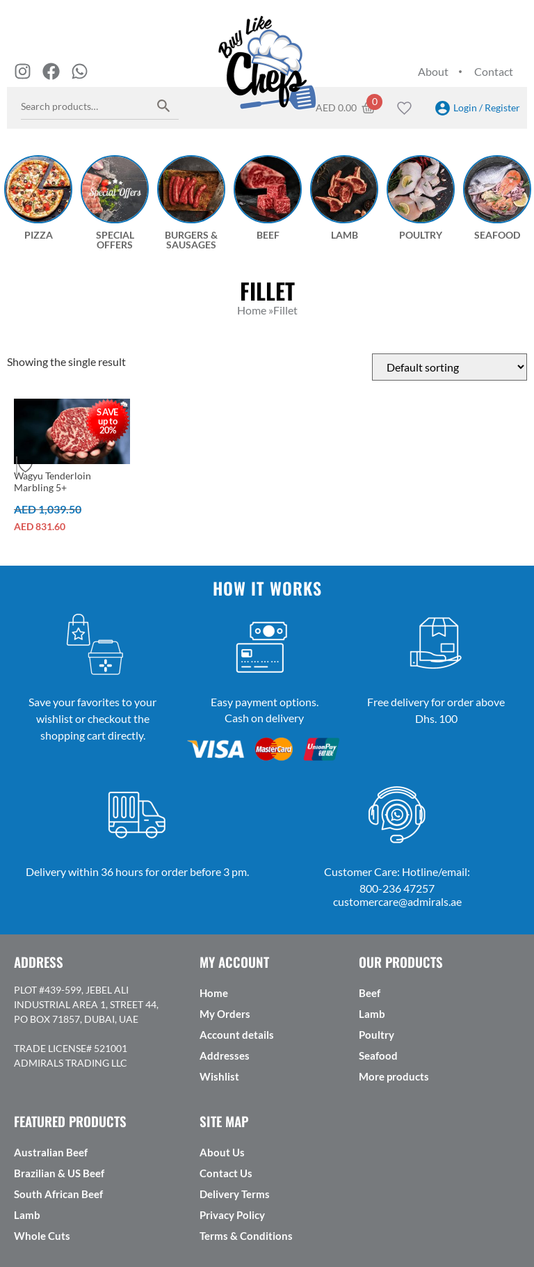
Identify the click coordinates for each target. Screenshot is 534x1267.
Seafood (378, 1055)
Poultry (376, 1034)
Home (214, 993)
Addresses (225, 1055)
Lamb (372, 1013)
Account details (237, 1034)
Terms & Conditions (246, 1235)
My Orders (225, 1013)
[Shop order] (449, 367)
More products (394, 1076)
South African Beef (58, 1194)
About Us (222, 1152)
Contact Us (226, 1173)
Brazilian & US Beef (59, 1173)
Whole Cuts (42, 1235)
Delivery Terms (235, 1194)
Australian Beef (51, 1152)
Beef (369, 993)
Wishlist (219, 1076)
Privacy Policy (232, 1215)
